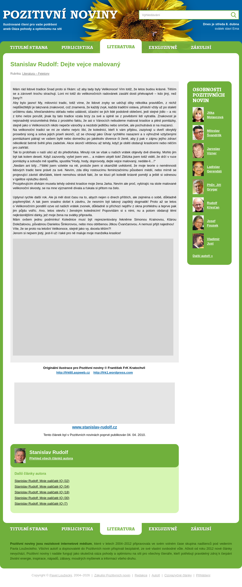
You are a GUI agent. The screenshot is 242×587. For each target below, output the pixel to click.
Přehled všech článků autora (51, 458)
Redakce (141, 575)
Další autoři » (203, 256)
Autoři (156, 575)
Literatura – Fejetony (35, 73)
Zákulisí (201, 47)
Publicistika (77, 47)
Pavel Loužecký (61, 575)
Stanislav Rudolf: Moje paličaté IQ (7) (41, 503)
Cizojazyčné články (178, 575)
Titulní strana (29, 47)
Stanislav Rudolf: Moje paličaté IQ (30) (42, 498)
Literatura (121, 47)
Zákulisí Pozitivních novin (112, 575)
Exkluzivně (163, 47)
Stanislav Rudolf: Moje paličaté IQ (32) (42, 481)
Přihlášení (203, 575)
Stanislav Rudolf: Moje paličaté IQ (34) (42, 486)
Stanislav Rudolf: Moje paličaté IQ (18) (42, 492)
